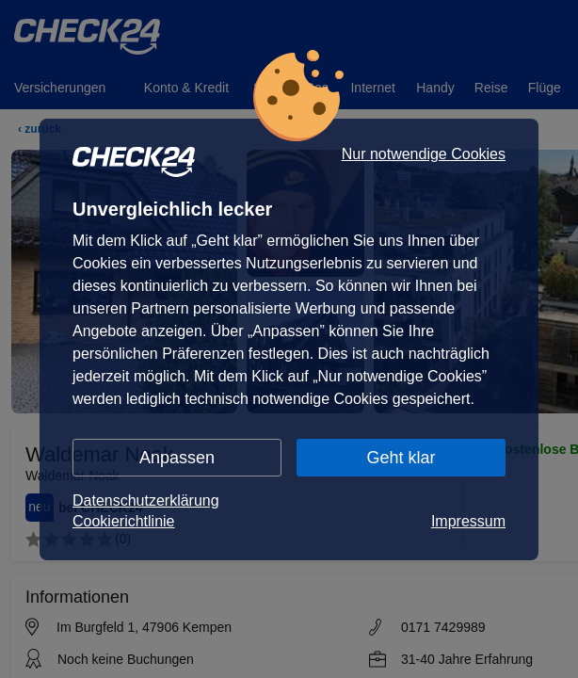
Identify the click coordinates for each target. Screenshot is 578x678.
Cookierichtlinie (123, 521)
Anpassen (177, 457)
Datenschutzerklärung (145, 500)
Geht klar (400, 457)
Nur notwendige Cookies (424, 154)
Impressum (468, 521)
